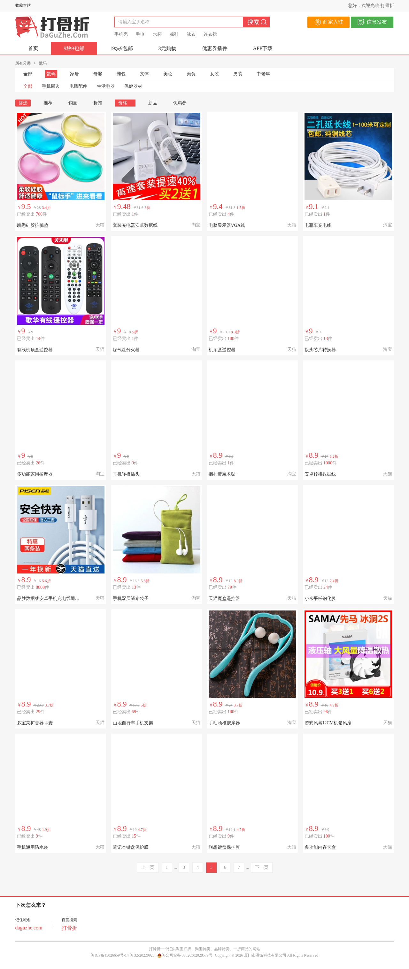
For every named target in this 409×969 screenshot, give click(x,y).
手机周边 (51, 86)
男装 (237, 73)
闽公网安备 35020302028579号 (184, 955)
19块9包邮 (121, 48)
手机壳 (121, 34)
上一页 (147, 867)
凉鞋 (174, 34)
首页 (33, 48)
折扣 (97, 102)
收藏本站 (23, 5)
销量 (72, 102)
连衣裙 (210, 34)
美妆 (167, 73)
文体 (144, 73)
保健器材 (133, 86)
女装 (214, 73)
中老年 (263, 73)
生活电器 (106, 86)
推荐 (47, 102)
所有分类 (23, 63)
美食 (191, 73)
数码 (51, 73)
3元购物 (167, 48)
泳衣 (191, 34)
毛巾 (140, 34)
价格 (125, 102)
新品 (152, 102)
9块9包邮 (74, 48)
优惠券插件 (215, 48)
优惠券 (180, 102)
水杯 (157, 34)
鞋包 (121, 73)
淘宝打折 (183, 949)
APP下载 (263, 48)
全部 (27, 73)
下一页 (261, 867)
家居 (74, 73)
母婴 (97, 73)
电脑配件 (78, 86)
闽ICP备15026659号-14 (110, 955)
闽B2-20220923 (142, 955)
